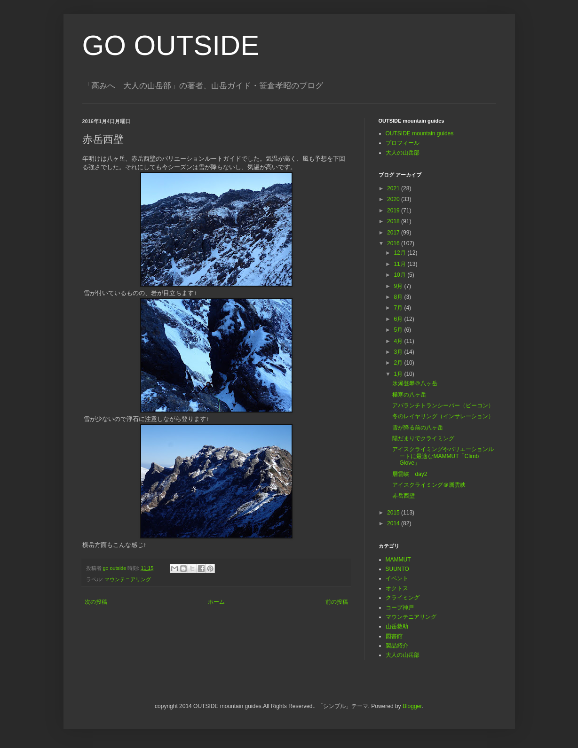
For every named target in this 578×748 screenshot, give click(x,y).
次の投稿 (96, 602)
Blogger (412, 706)
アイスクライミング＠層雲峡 (429, 485)
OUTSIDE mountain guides (420, 133)
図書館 (394, 636)
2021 (394, 188)
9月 (399, 286)
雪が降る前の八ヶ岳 (417, 427)
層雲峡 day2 (409, 474)
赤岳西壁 (403, 495)
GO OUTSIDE (171, 45)
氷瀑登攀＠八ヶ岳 (414, 383)
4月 (399, 341)
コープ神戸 (400, 607)
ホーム (216, 602)
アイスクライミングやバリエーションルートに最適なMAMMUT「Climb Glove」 (443, 456)
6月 (399, 319)
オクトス (397, 588)
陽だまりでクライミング (423, 438)
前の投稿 (336, 602)
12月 (400, 252)
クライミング (403, 597)
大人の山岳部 (403, 152)
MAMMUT (398, 559)
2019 (394, 210)
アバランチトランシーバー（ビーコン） (443, 405)
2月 (399, 362)
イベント (397, 578)
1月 (399, 374)
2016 (394, 243)
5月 (399, 330)
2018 (394, 221)
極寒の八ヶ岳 (409, 394)
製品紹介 (397, 645)
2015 (394, 512)
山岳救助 (397, 626)
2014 (394, 523)
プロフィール (403, 143)
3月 (399, 352)
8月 (399, 297)
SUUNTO (397, 569)
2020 (394, 199)
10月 (400, 275)
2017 (394, 232)
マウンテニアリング (127, 579)
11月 (400, 264)
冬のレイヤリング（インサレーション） (443, 416)
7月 (399, 307)
